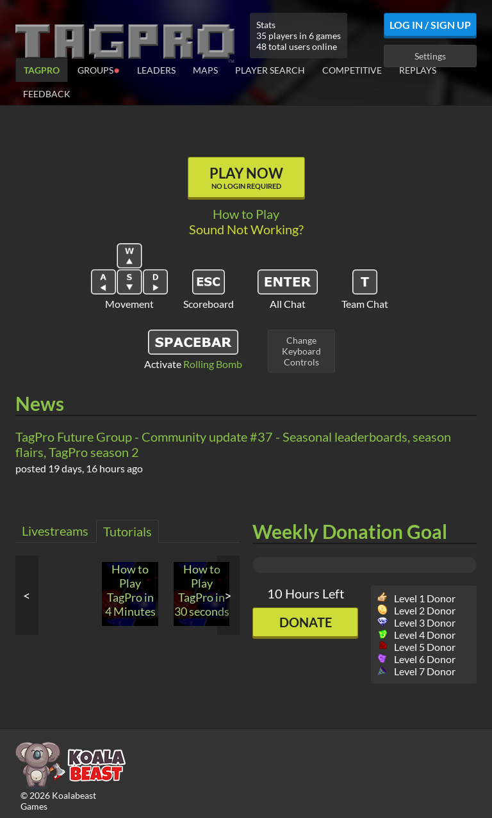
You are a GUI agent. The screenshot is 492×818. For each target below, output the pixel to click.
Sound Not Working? (246, 229)
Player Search (270, 70)
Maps (205, 70)
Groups (99, 69)
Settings (430, 56)
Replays (417, 70)
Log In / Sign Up (430, 25)
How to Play (246, 213)
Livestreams (55, 530)
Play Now (246, 177)
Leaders (156, 70)
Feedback (46, 93)
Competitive (352, 70)
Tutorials (127, 531)
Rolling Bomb (212, 364)
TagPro (42, 70)
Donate (305, 622)
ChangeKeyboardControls (301, 351)
